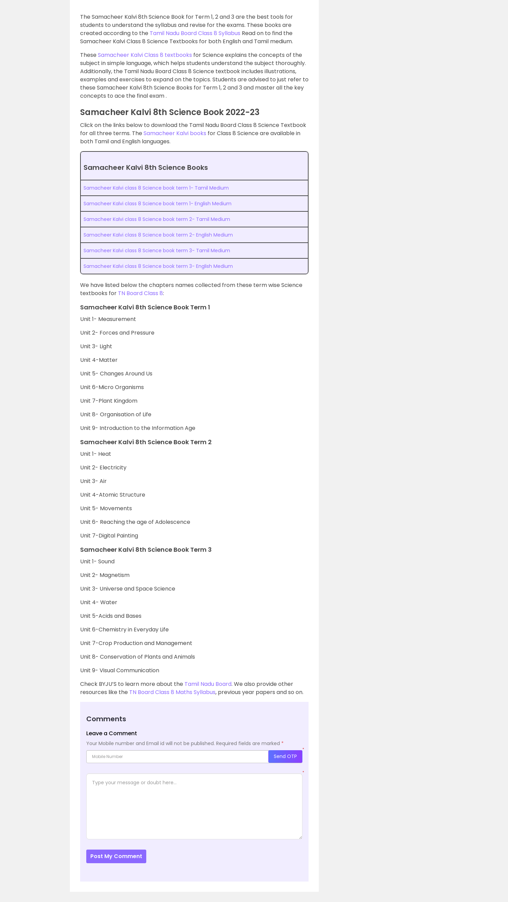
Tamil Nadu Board (207, 684)
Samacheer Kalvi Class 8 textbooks (145, 55)
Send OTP (285, 756)
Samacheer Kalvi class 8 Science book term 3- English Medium (158, 266)
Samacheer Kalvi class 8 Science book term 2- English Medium (158, 234)
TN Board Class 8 (140, 293)
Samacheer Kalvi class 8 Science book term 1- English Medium (157, 203)
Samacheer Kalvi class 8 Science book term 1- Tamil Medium (156, 187)
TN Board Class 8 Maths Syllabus (172, 692)
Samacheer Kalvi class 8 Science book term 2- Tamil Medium (157, 219)
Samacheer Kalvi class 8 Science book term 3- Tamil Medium (157, 250)
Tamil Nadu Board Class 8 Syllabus (195, 33)
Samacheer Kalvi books (175, 133)
